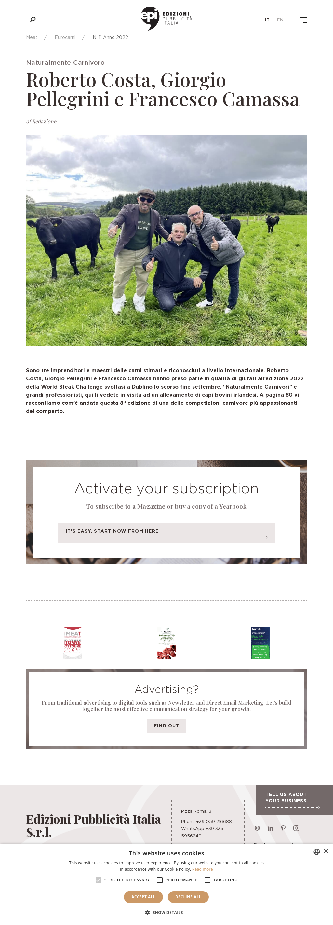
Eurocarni (65, 37)
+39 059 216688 (214, 821)
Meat (31, 37)
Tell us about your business (292, 800)
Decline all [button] (188, 897)
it (267, 20)
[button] (166, 912)
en (280, 20)
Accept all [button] (143, 897)
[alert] (166, 884)
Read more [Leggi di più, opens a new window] (202, 869)
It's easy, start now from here (166, 535)
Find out (167, 725)
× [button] (325, 851)
